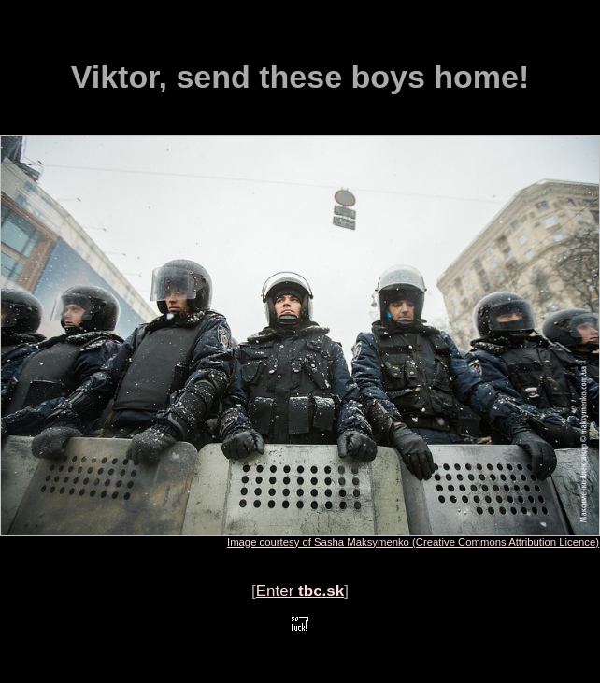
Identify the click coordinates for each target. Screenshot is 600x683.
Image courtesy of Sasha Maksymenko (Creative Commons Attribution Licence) (413, 542)
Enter (300, 591)
